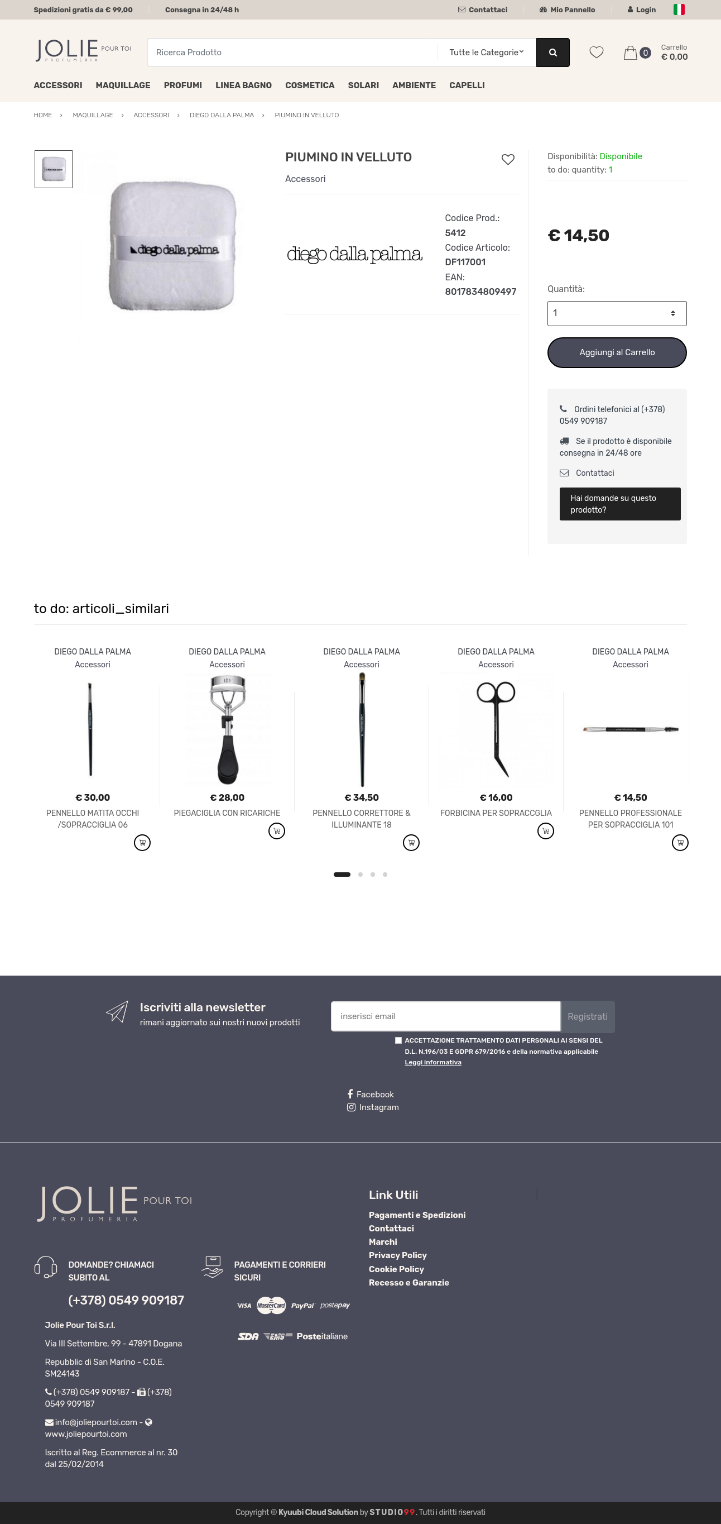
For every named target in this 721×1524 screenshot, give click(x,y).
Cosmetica (310, 85)
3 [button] (373, 874)
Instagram (373, 1107)
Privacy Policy (398, 1255)
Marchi (383, 1242)
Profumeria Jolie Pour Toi (595, 1194)
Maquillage (123, 85)
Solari (363, 85)
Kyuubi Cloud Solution (318, 1512)
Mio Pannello (567, 10)
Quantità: (566, 289)
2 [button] (360, 874)
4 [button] (385, 874)
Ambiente (414, 85)
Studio (392, 1512)
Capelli (467, 85)
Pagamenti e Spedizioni (417, 1215)
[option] (170, 247)
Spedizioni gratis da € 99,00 (83, 10)
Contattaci (483, 10)
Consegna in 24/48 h (202, 10)
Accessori (58, 85)
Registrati (588, 1016)
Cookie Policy (396, 1269)
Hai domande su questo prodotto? (613, 504)
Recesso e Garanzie (409, 1283)
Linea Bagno (243, 85)
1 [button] (342, 874)
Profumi (183, 85)
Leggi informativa (433, 1062)
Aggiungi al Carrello (617, 352)
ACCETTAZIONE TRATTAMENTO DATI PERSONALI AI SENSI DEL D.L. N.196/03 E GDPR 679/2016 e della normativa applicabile (504, 1051)
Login (642, 10)
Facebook (370, 1095)
